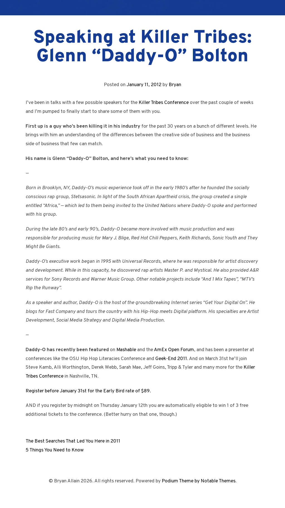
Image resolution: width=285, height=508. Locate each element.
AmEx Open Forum (174, 350)
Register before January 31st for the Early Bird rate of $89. (88, 391)
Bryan (175, 85)
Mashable (126, 350)
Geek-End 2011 (171, 359)
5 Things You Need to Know (55, 450)
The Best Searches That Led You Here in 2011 (73, 441)
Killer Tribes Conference (164, 102)
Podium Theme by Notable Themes (198, 481)
